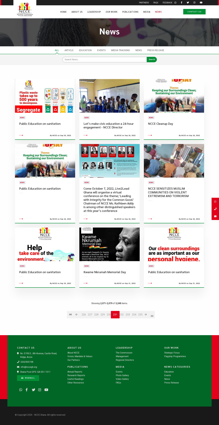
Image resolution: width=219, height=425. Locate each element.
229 (103, 331)
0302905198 (27, 362)
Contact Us (194, 12)
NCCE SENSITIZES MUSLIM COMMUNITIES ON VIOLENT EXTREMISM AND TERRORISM (168, 208)
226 (84, 331)
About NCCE (73, 353)
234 (134, 331)
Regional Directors (125, 360)
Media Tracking (120, 50)
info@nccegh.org (29, 367)
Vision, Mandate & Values (79, 356)
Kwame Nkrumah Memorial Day (105, 289)
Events (101, 50)
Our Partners (73, 360)
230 (109, 331)
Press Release (155, 50)
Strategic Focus (172, 353)
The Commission (124, 353)
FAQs (118, 383)
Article (69, 50)
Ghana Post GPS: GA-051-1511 (35, 372)
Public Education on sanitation (40, 132)
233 (128, 331)
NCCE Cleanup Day (160, 132)
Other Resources (75, 383)
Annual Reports (74, 372)
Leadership (94, 11)
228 (96, 331)
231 (115, 331)
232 (121, 331)
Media (146, 11)
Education (85, 50)
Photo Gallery (122, 375)
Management (122, 356)
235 (140, 331)
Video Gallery (122, 379)
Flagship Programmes (175, 356)
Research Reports (76, 375)
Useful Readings (75, 379)
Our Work (111, 11)
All (57, 50)
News (158, 11)
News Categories (177, 366)
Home (63, 11)
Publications (130, 11)
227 (90, 331)
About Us (77, 11)
